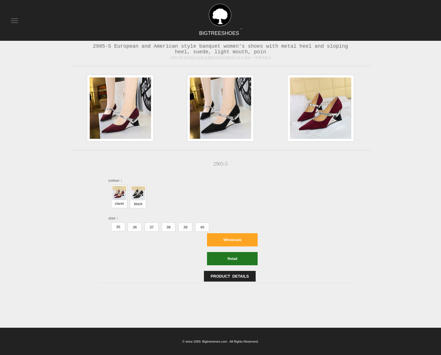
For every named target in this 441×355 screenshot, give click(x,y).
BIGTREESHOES (220, 33)
